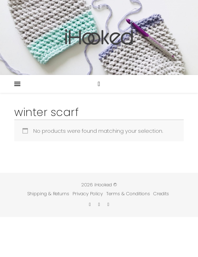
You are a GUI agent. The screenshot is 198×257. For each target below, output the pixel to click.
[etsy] (91, 7)
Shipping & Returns (48, 193)
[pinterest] (107, 7)
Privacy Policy (88, 193)
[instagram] (100, 7)
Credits (161, 193)
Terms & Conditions (128, 193)
